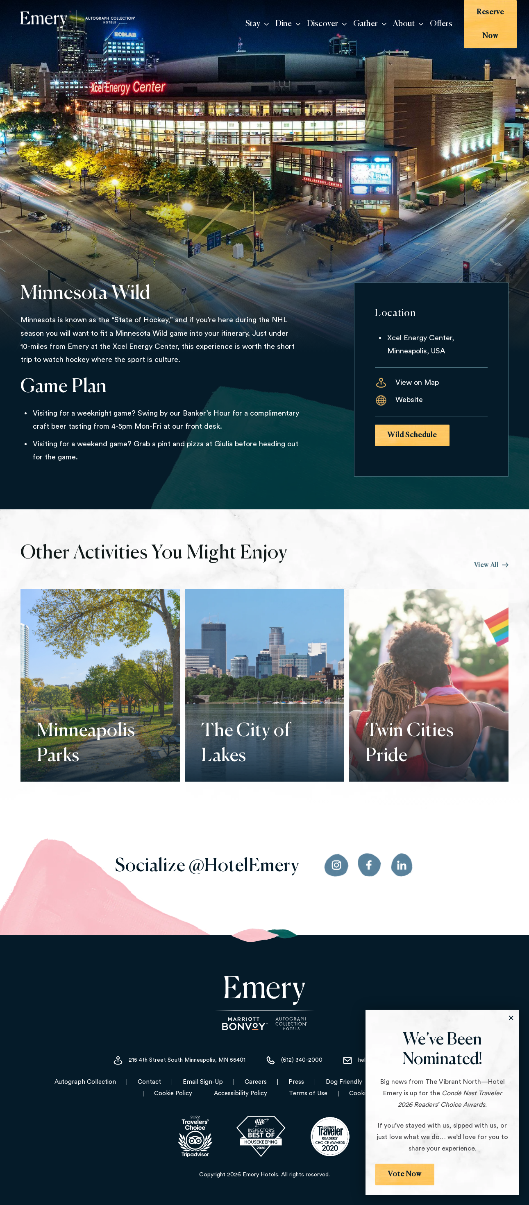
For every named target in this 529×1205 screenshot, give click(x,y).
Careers (256, 1082)
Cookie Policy (173, 1094)
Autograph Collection (85, 1082)
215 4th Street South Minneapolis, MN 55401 (179, 1061)
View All (491, 565)
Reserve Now (481, 19)
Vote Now (405, 1174)
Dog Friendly (344, 1082)
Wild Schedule (412, 435)
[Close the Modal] (511, 1018)
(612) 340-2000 (293, 1061)
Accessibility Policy (240, 1094)
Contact (149, 1082)
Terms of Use (308, 1094)
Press (296, 1082)
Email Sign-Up (203, 1082)
